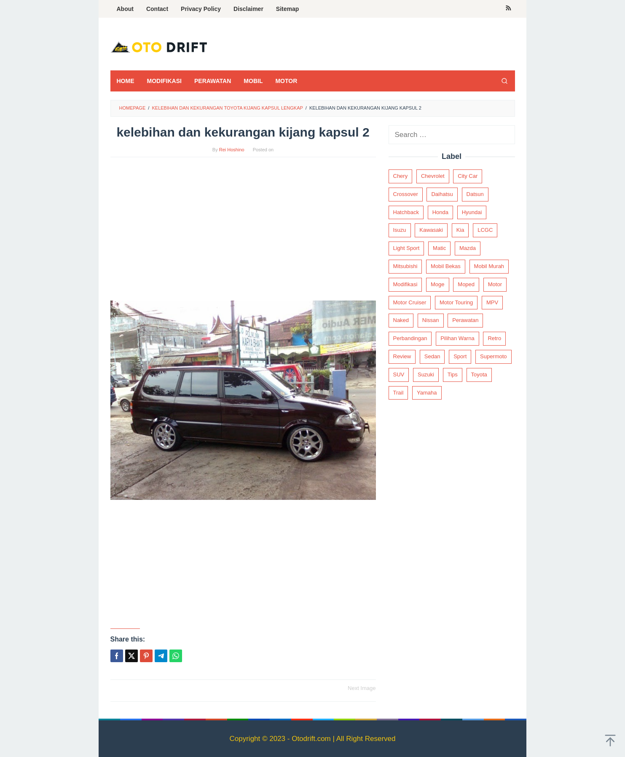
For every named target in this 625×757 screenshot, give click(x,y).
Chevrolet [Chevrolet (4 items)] (433, 176)
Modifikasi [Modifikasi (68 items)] (405, 284)
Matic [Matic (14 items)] (439, 248)
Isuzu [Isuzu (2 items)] (399, 230)
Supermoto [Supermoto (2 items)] (493, 356)
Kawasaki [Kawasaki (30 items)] (431, 230)
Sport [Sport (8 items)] (460, 356)
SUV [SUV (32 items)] (399, 374)
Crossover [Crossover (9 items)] (405, 194)
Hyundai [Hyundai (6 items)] (472, 212)
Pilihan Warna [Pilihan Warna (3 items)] (457, 338)
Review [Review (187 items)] (402, 356)
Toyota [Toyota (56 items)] (479, 374)
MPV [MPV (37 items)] (492, 302)
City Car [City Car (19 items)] (467, 176)
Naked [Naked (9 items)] (401, 320)
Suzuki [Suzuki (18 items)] (426, 374)
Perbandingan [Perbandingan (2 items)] (410, 338)
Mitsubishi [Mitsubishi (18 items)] (405, 266)
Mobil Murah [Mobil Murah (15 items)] (489, 266)
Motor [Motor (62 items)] (495, 284)
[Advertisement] (243, 233)
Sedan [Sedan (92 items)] (432, 356)
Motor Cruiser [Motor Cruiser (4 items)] (410, 302)
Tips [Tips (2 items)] (453, 374)
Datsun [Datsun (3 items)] (475, 194)
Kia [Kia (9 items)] (460, 230)
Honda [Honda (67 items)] (440, 212)
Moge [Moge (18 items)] (438, 284)
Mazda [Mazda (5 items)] (467, 248)
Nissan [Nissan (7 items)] (430, 320)
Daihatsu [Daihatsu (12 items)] (442, 194)
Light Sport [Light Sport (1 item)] (406, 248)
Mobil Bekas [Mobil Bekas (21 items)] (446, 266)
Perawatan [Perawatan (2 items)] (465, 320)
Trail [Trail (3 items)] (398, 392)
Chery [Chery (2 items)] (400, 176)
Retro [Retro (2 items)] (494, 338)
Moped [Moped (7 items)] (466, 284)
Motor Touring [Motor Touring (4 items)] (456, 302)
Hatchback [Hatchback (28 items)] (406, 212)
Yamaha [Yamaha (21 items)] (427, 392)
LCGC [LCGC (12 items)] (485, 230)
